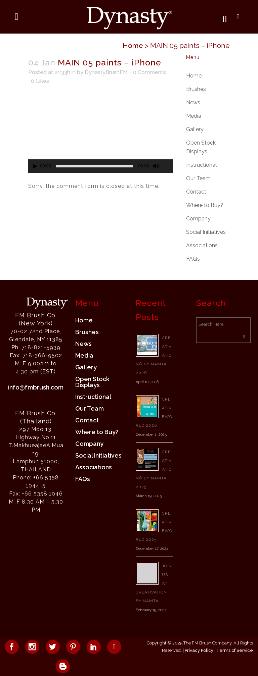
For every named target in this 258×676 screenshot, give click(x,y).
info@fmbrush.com (35, 387)
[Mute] (156, 166)
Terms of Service (234, 650)
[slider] (94, 166)
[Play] (35, 166)
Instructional (201, 165)
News (193, 102)
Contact (196, 192)
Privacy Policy (199, 650)
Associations (202, 245)
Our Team (198, 178)
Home (133, 45)
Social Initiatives (206, 232)
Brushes (196, 89)
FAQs (193, 259)
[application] (100, 132)
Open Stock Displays (92, 382)
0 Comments (149, 72)
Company (198, 218)
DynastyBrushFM (106, 72)
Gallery (195, 129)
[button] (100, 132)
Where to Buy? (204, 205)
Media (193, 116)
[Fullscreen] (168, 166)
